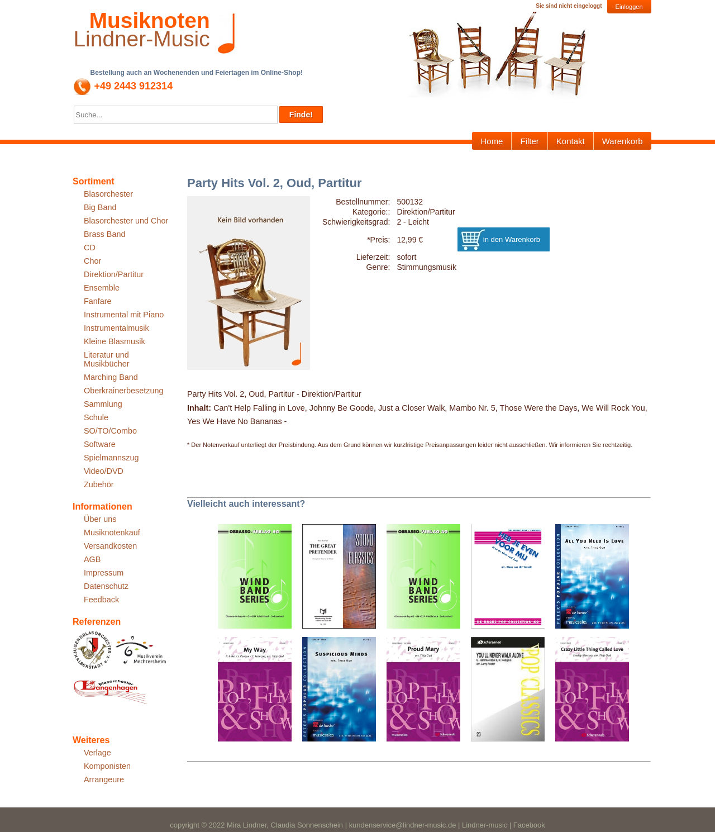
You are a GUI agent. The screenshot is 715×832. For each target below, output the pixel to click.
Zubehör (99, 484)
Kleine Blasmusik (114, 341)
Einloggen (629, 6)
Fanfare (98, 301)
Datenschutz (106, 586)
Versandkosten (110, 545)
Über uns (100, 519)
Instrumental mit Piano (124, 314)
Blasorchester (108, 193)
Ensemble (102, 287)
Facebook (529, 825)
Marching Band (111, 377)
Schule (96, 417)
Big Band (100, 207)
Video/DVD (103, 471)
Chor (92, 260)
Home (491, 141)
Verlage (97, 752)
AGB (92, 559)
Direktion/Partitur (114, 274)
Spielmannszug (111, 457)
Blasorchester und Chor (126, 220)
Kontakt (570, 141)
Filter (529, 141)
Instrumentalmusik (116, 328)
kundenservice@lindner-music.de (402, 825)
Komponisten (107, 766)
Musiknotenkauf (112, 532)
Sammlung (103, 404)
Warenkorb (622, 141)
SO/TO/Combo (110, 430)
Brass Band (104, 234)
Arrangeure (104, 779)
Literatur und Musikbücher (107, 359)
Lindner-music (484, 825)
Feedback (101, 599)
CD (90, 247)
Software (100, 444)
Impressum (103, 572)
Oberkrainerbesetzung (123, 390)
